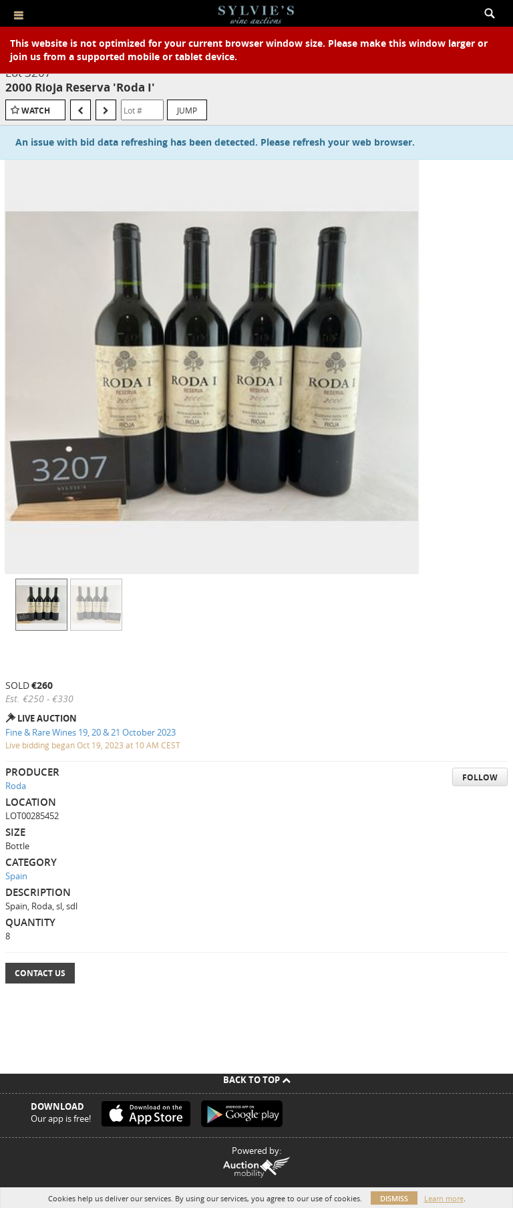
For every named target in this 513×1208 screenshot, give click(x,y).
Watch (35, 110)
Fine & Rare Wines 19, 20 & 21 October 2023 (90, 732)
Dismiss (394, 1198)
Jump (187, 110)
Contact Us (40, 973)
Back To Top (257, 1080)
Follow (480, 777)
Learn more (444, 1198)
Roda (15, 786)
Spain (16, 876)
